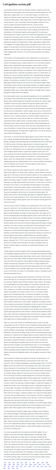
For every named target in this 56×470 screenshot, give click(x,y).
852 (21, 462)
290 (33, 462)
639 (25, 466)
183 (5, 466)
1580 (30, 464)
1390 (26, 462)
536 (46, 466)
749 (49, 466)
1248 (39, 464)
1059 (47, 462)
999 (18, 462)
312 (44, 464)
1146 (9, 464)
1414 (48, 464)
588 (21, 466)
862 (8, 468)
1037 (18, 464)
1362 (5, 464)
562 (14, 462)
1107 (5, 462)
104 (26, 464)
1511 (9, 462)
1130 (13, 468)
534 (17, 468)
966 (14, 464)
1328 (38, 462)
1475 (29, 466)
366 (42, 466)
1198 (42, 462)
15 (29, 462)
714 (8, 466)
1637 (13, 466)
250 (22, 464)
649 (5, 468)
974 (17, 466)
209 (38, 466)
